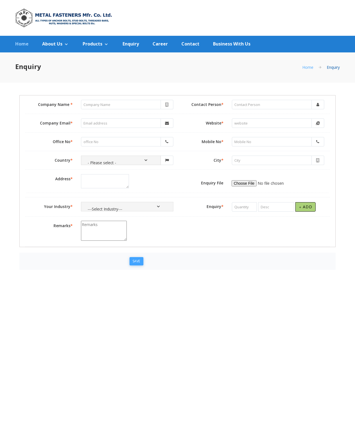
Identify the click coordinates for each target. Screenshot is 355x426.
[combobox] (121, 160)
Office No (63, 141)
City (219, 160)
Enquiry (131, 44)
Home (22, 44)
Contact (190, 44)
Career (160, 44)
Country (64, 160)
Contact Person (207, 104)
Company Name (55, 104)
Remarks (63, 225)
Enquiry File (212, 183)
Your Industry (58, 206)
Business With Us (231, 44)
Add (305, 206)
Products (92, 44)
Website (215, 123)
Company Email (56, 123)
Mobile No (213, 141)
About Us (52, 44)
